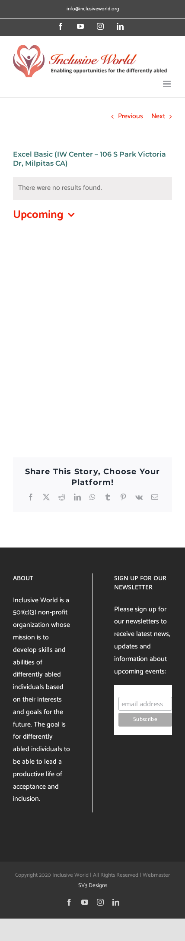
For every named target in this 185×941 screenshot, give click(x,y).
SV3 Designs (92, 885)
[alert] (92, 188)
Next (158, 116)
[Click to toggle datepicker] (46, 215)
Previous (130, 116)
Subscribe (135, 688)
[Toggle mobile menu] (167, 83)
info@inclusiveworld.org (93, 9)
